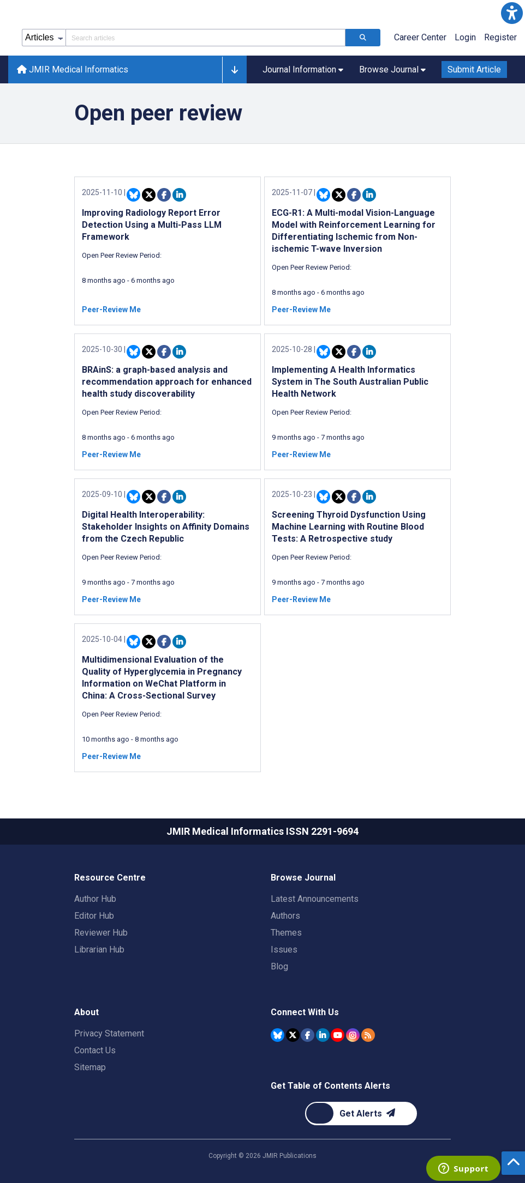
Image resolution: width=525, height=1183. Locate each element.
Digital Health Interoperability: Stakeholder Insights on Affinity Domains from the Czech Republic (165, 526)
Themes (286, 932)
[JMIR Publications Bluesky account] (277, 1035)
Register (500, 37)
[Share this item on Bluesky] (133, 195)
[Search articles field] (205, 37)
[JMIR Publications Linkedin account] (323, 1035)
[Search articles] (362, 37)
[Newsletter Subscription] (361, 1113)
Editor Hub (94, 916)
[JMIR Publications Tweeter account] (293, 1035)
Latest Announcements (315, 899)
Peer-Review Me (111, 309)
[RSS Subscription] (368, 1035)
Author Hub (95, 899)
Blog (279, 966)
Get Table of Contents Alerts (330, 1086)
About (86, 1012)
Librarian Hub (99, 949)
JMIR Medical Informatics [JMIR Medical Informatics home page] (72, 69)
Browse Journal (303, 877)
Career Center (420, 37)
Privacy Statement (109, 1033)
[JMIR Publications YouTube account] (337, 1035)
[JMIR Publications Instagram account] (353, 1035)
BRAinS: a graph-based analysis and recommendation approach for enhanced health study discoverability (167, 382)
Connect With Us (305, 1012)
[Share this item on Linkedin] (179, 195)
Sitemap (90, 1067)
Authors (285, 916)
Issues (284, 949)
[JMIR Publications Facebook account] (307, 1035)
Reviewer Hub (101, 932)
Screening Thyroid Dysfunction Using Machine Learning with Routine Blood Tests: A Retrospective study (349, 526)
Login (465, 37)
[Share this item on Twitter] (149, 195)
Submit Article (474, 69)
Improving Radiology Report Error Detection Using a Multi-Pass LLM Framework (152, 225)
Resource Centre (110, 877)
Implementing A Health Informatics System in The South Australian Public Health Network (350, 382)
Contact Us (95, 1050)
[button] (512, 13)
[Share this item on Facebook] (164, 195)
